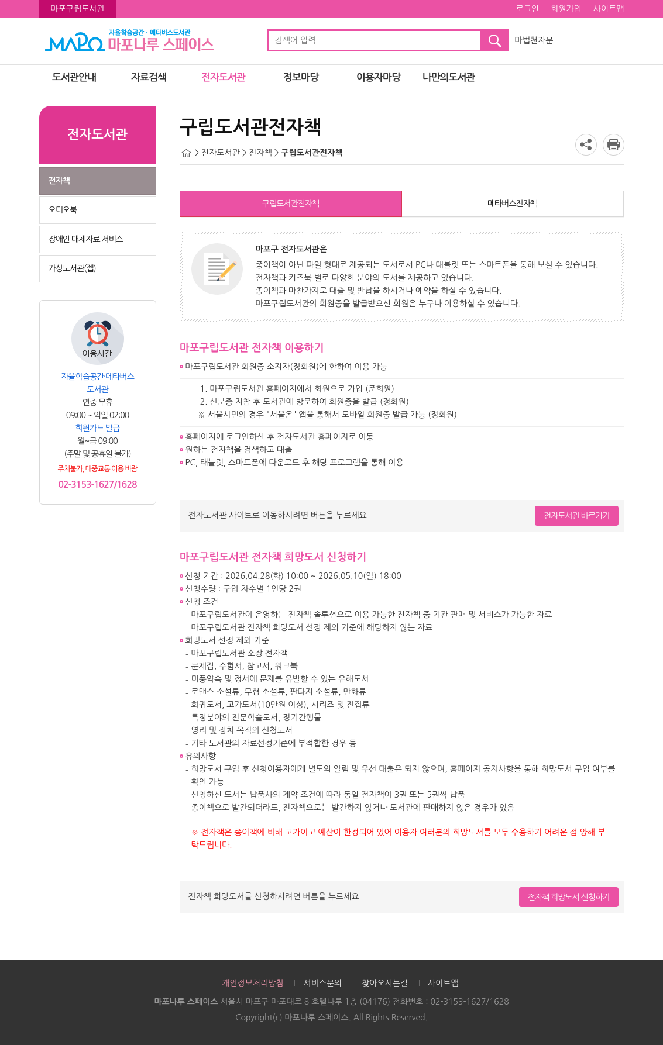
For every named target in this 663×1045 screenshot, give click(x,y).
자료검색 (148, 77)
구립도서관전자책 (290, 203)
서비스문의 (322, 983)
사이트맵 (608, 9)
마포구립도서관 (78, 9)
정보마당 (300, 77)
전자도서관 (223, 77)
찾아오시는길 (385, 983)
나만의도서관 (448, 77)
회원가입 (566, 9)
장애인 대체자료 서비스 (86, 239)
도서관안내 (74, 77)
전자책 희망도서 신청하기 (569, 897)
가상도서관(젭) (72, 268)
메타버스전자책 (512, 203)
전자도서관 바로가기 (576, 516)
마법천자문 (534, 40)
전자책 (59, 181)
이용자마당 (378, 77)
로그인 (527, 9)
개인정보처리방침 (252, 983)
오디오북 (63, 210)
